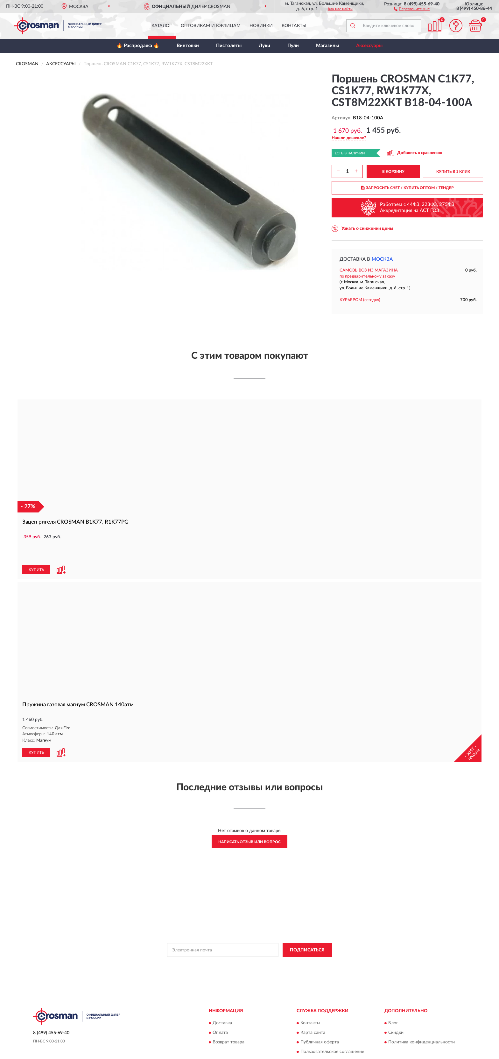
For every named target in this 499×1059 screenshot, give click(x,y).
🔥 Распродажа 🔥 (137, 45)
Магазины (327, 45)
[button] (412, 9)
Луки (264, 45)
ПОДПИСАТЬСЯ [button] (307, 928)
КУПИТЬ (36, 548)
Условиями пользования (303, 942)
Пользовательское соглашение (332, 1030)
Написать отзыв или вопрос (249, 820)
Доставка (222, 1001)
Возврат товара (228, 1020)
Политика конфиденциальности (421, 1020)
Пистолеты (229, 45)
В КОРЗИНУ (393, 171)
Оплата (220, 1011)
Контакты (294, 26)
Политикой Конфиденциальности (247, 942)
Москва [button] (382, 259)
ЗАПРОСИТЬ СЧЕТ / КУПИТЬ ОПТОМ (407, 188)
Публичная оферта (319, 1020)
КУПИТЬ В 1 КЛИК (453, 171)
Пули (293, 45)
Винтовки (188, 45)
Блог (393, 1001)
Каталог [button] (161, 26)
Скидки (396, 1011)
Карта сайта (312, 1011)
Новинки (261, 26)
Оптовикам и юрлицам (211, 26)
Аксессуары (369, 45)
